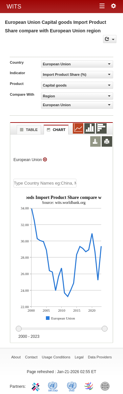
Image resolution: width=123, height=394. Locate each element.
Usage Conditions (56, 357)
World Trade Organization (89, 385)
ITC (36, 385)
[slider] (61, 329)
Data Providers (100, 357)
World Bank (106, 385)
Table (28, 130)
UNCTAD (54, 385)
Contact (31, 357)
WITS (14, 6)
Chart (55, 130)
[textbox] (44, 183)
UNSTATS (71, 385)
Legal (79, 357)
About (16, 357)
